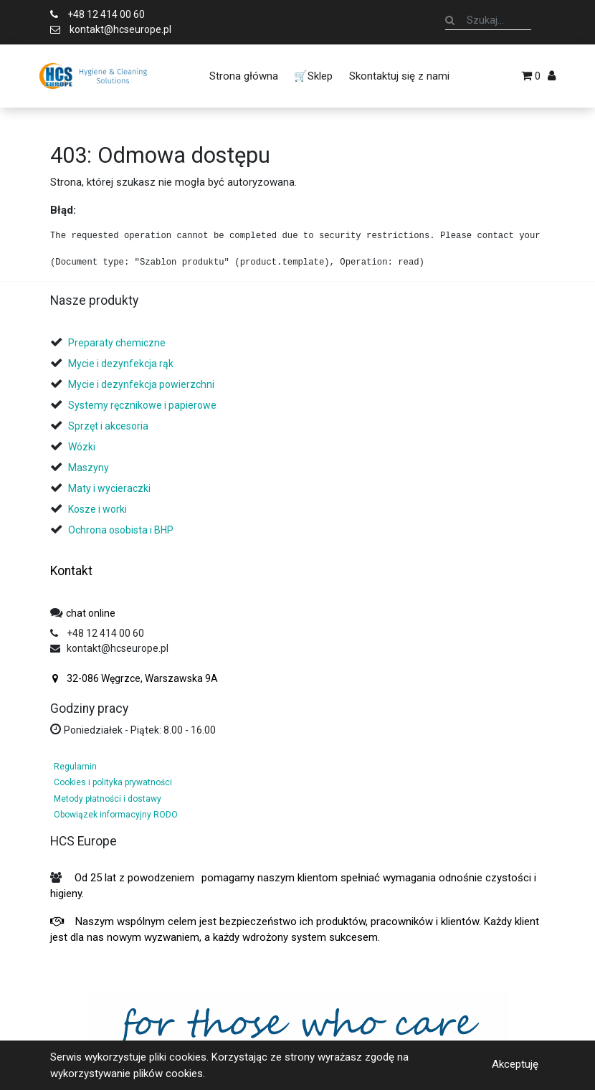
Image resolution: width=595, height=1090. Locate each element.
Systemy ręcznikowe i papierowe (143, 405)
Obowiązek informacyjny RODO (116, 815)
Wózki (81, 446)
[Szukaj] (449, 20)
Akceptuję (515, 1064)
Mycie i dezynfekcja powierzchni (141, 384)
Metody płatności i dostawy (107, 799)
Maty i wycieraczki (109, 488)
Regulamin (75, 767)
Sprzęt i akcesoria (108, 426)
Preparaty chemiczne (118, 343)
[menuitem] (243, 76)
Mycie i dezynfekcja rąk (120, 363)
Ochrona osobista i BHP (120, 530)
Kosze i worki (97, 509)
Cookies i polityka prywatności (113, 782)
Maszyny (88, 467)
